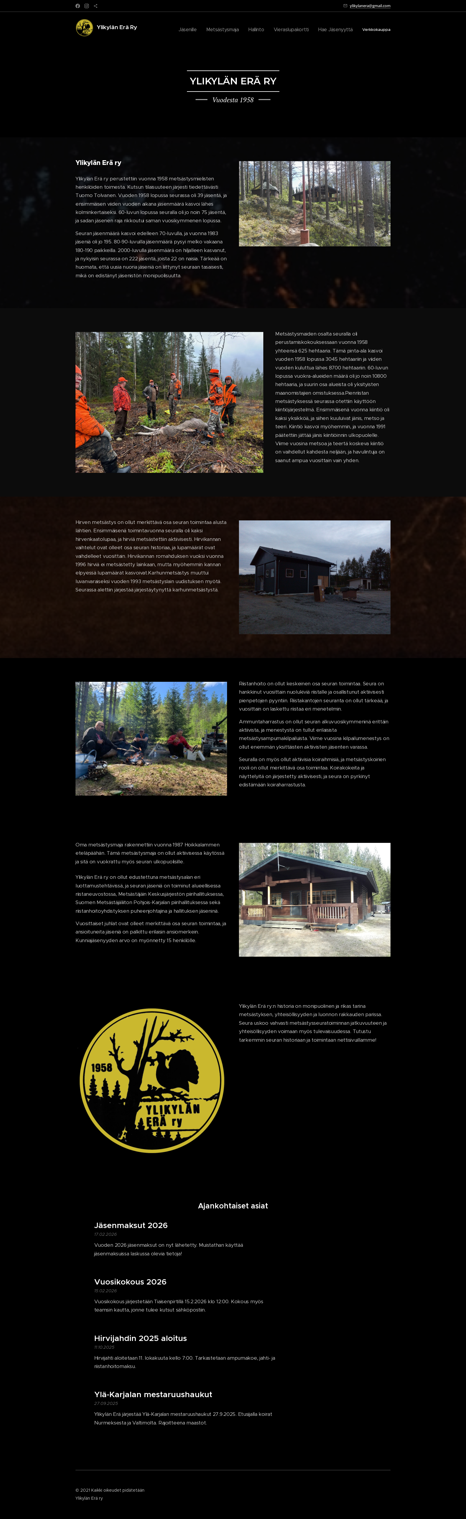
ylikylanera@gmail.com (370, 5)
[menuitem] (202, 30)
